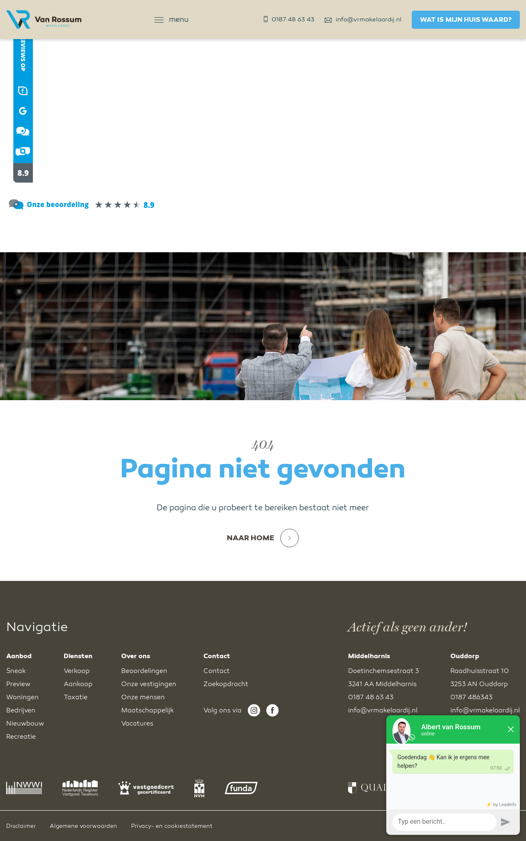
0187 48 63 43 (289, 19)
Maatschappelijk (147, 710)
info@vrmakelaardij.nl (363, 19)
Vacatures (137, 723)
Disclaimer (21, 826)
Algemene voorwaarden (83, 826)
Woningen (22, 697)
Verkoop (77, 671)
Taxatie (76, 697)
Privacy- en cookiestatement (171, 826)
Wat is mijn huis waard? (466, 20)
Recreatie (21, 737)
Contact (216, 671)
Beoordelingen (144, 671)
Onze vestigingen (148, 684)
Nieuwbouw (25, 723)
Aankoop (78, 684)
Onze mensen (143, 697)
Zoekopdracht (225, 684)
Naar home (263, 538)
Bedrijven (20, 710)
